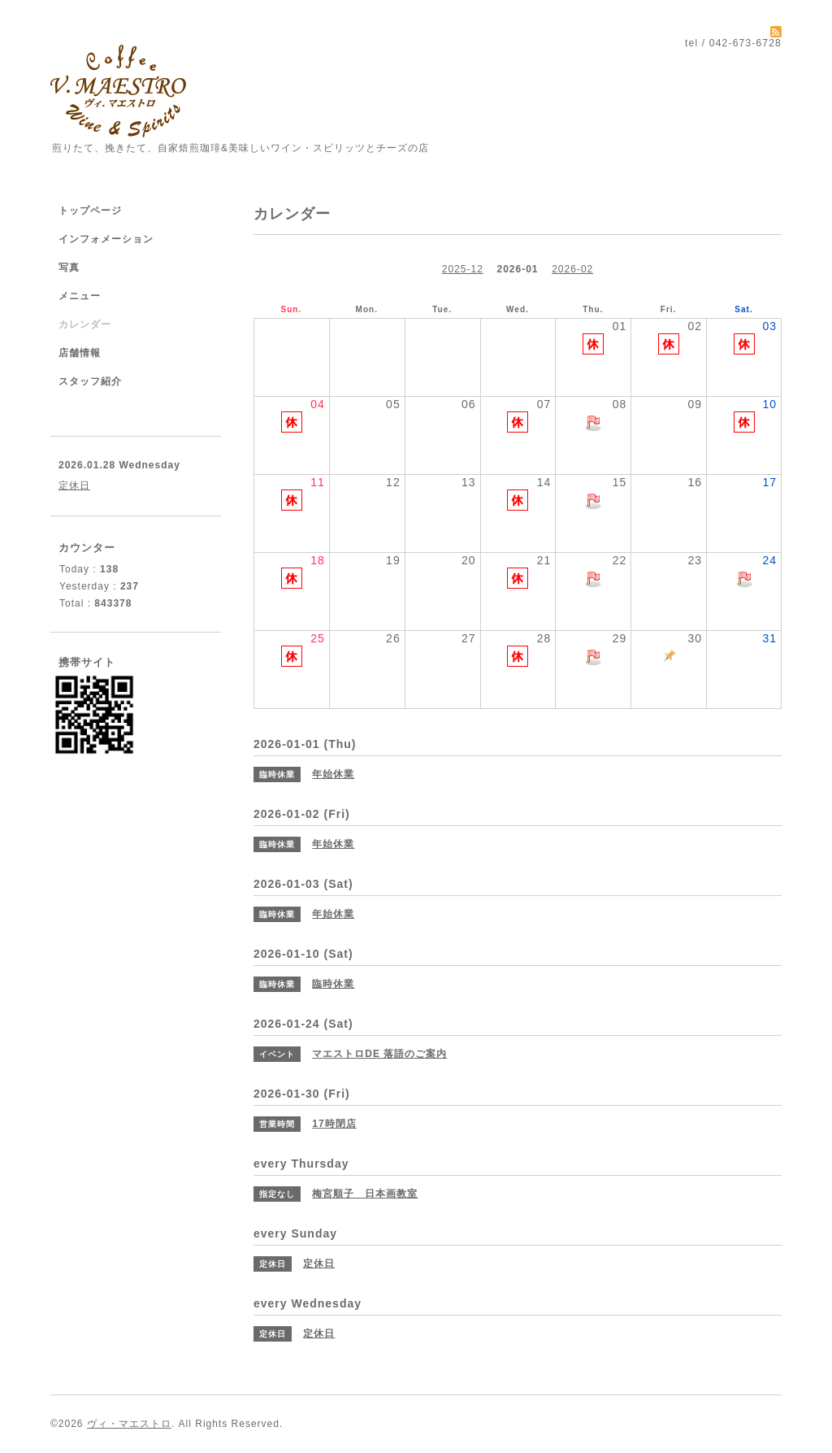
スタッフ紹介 (90, 381)
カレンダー (84, 324)
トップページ (90, 210)
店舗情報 (79, 353)
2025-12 (462, 269)
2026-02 (572, 269)
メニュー (79, 296)
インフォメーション (106, 239)
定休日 (74, 485)
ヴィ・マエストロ (129, 1423)
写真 (69, 267)
